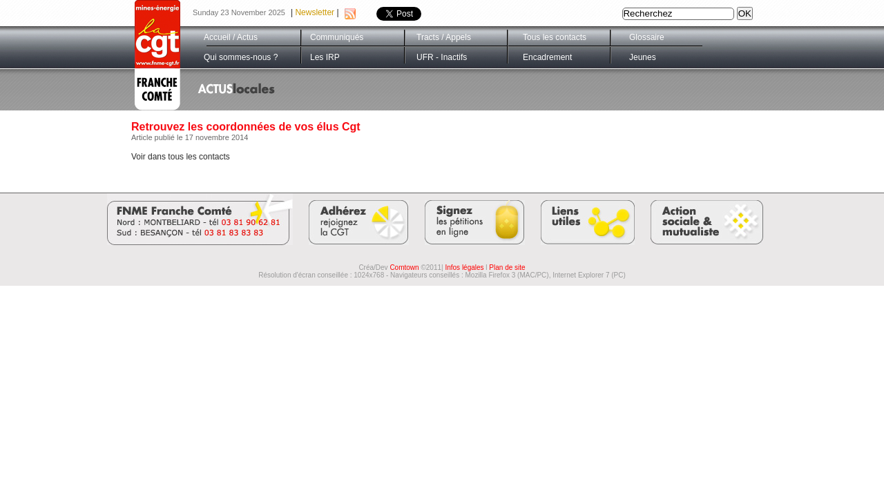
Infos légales (464, 267)
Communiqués (336, 37)
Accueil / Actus (231, 37)
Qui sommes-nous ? (241, 57)
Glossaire (646, 37)
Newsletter (314, 12)
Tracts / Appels (443, 37)
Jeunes (642, 57)
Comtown (404, 267)
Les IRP (325, 57)
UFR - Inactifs (441, 57)
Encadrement (547, 57)
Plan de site (507, 267)
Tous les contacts (554, 37)
